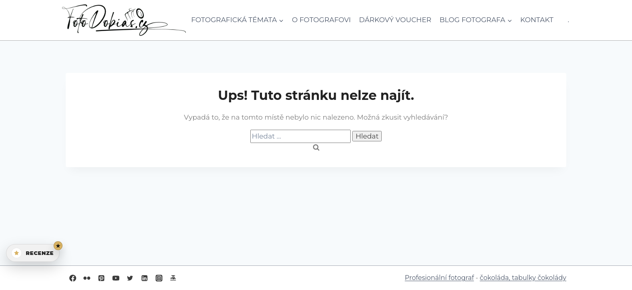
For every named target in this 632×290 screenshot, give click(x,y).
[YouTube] (116, 278)
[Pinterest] (101, 278)
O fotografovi (321, 20)
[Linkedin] (144, 278)
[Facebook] (72, 278)
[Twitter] (130, 278)
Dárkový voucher (395, 20)
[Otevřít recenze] (33, 253)
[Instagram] (159, 278)
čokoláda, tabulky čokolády (523, 278)
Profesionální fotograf (439, 278)
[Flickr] (87, 278)
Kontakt (536, 20)
